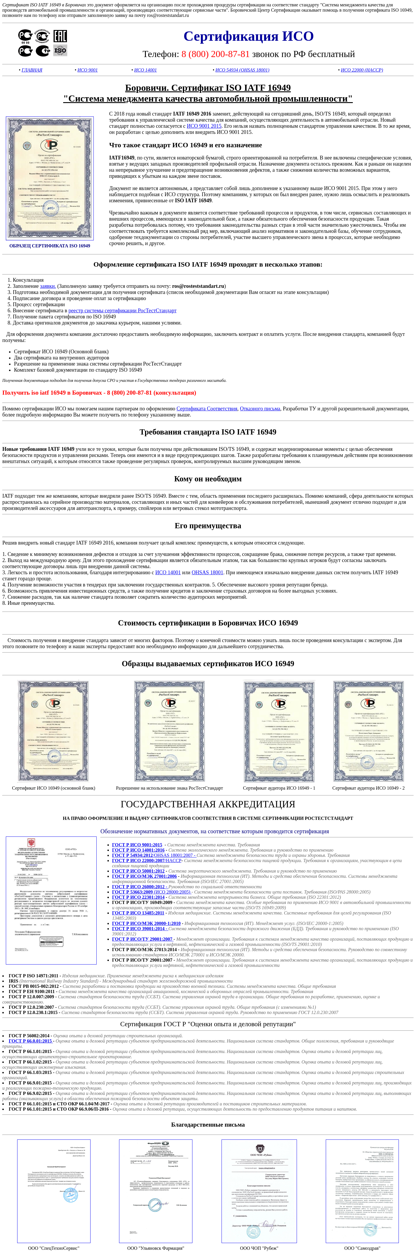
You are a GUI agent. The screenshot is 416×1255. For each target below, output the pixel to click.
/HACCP (146, 860)
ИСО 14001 (145, 70)
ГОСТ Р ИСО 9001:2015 (137, 844)
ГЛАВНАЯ (32, 70)
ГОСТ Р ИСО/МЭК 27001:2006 (144, 876)
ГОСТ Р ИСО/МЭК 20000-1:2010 (146, 923)
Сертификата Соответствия (206, 409)
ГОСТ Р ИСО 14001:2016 (138, 850)
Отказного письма (260, 409)
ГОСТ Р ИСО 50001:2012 (138, 870)
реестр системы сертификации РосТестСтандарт (122, 310)
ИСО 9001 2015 (204, 126)
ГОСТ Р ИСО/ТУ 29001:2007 (143, 939)
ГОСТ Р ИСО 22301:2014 (138, 897)
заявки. (48, 286)
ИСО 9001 (87, 70)
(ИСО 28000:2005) (152, 891)
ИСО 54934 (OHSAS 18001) (242, 70)
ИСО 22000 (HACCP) (362, 70)
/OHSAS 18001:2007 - (154, 855)
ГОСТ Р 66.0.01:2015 (31, 1040)
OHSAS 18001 (207, 572)
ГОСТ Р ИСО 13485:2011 (138, 912)
